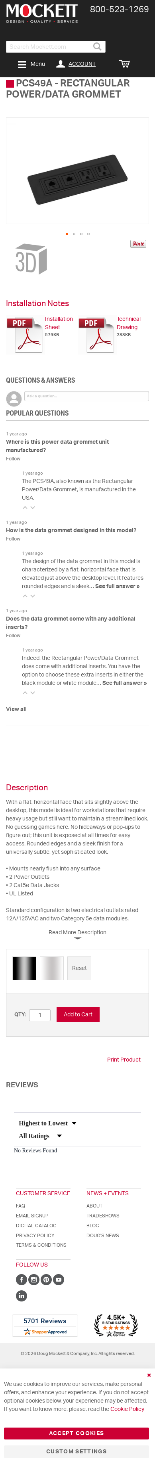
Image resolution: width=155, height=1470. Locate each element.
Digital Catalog (36, 1225)
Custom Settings (76, 1452)
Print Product (124, 1060)
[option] (24, 968)
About (94, 1206)
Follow (13, 458)
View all (16, 709)
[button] (67, 234)
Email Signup (32, 1215)
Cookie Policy (127, 1409)
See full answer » (117, 586)
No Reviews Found (35, 1151)
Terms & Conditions (41, 1245)
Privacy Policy (35, 1235)
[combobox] (56, 47)
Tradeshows (103, 1215)
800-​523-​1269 (119, 9)
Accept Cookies (76, 1433)
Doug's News (102, 1235)
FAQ (20, 1206)
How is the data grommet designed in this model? (71, 530)
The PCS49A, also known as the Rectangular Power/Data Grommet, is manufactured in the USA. (79, 490)
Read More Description (77, 932)
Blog (92, 1225)
